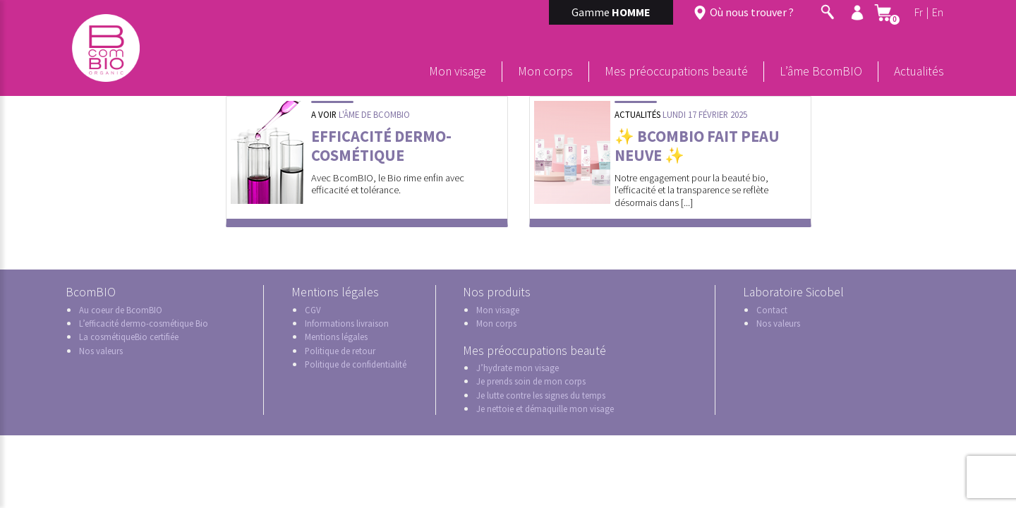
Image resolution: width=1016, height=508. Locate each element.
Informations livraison (347, 323)
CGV (313, 309)
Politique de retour (340, 350)
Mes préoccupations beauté (676, 71)
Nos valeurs (101, 350)
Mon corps (545, 71)
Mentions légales (336, 336)
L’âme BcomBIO (821, 71)
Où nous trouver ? (752, 12)
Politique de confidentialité (355, 364)
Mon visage (457, 71)
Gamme (611, 12)
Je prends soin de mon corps (531, 381)
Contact (771, 309)
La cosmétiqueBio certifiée (129, 336)
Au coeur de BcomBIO (120, 309)
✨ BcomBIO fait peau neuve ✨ (697, 145)
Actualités (919, 71)
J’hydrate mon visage (517, 367)
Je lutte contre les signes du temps (540, 395)
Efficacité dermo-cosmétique (381, 145)
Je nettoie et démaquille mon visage (545, 408)
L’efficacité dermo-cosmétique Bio (143, 323)
